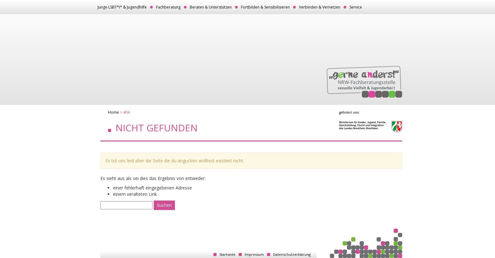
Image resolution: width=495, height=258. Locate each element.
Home (113, 112)
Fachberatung (168, 7)
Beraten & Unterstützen (211, 7)
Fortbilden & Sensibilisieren (265, 7)
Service (355, 7)
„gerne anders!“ (364, 82)
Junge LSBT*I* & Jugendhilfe (122, 7)
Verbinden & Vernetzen (319, 7)
